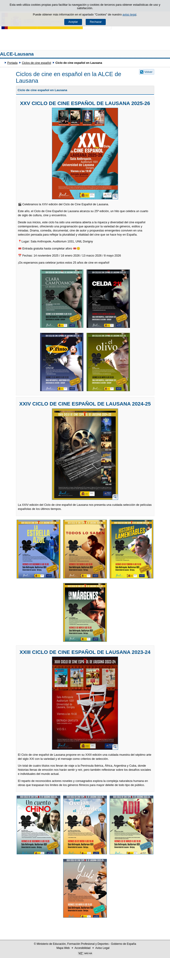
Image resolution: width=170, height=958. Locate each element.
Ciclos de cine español (36, 62)
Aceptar (73, 21)
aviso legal (129, 14)
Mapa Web (63, 948)
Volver (148, 72)
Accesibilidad (82, 948)
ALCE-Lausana (17, 54)
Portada (12, 62)
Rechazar (96, 21)
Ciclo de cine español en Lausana (42, 90)
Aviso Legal (102, 948)
